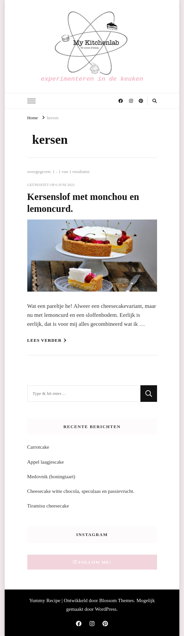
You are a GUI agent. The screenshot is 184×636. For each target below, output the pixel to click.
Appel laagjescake (45, 462)
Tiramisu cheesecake (48, 505)
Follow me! (92, 562)
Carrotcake (38, 447)
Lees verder (47, 340)
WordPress (105, 609)
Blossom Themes (116, 600)
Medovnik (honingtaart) (51, 476)
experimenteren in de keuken (92, 79)
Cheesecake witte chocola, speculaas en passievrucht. (80, 491)
